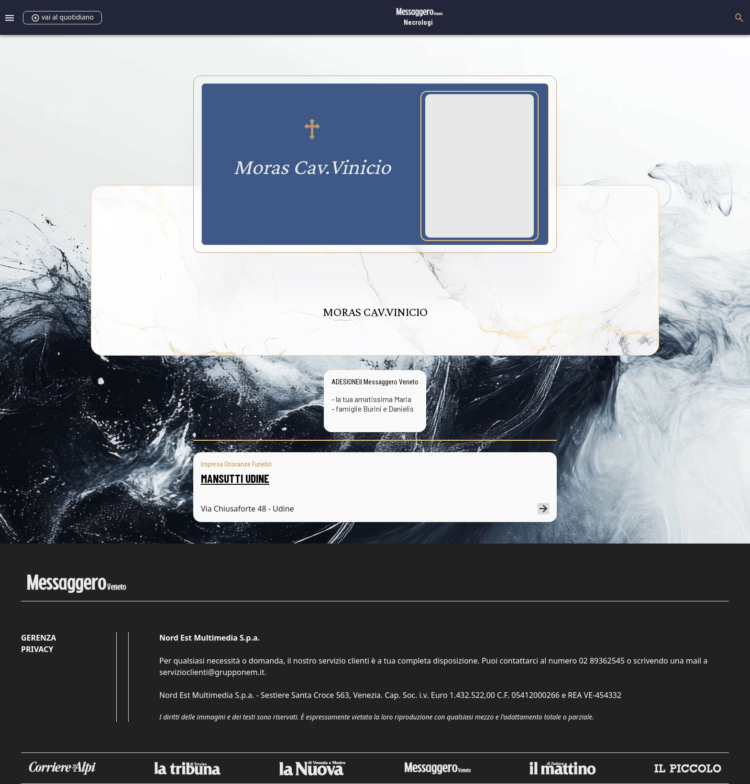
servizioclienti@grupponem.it (212, 672)
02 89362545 (602, 660)
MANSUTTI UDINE (235, 478)
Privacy (37, 649)
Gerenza (38, 637)
